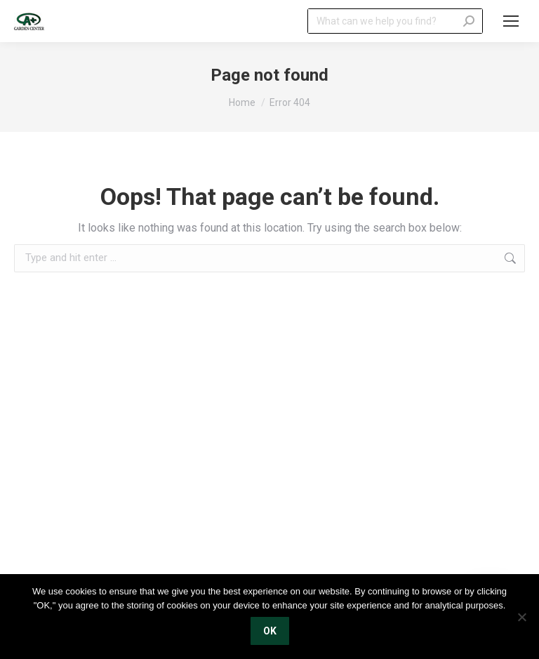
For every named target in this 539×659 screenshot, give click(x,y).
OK (270, 631)
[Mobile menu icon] (511, 21)
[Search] (395, 21)
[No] (521, 617)
